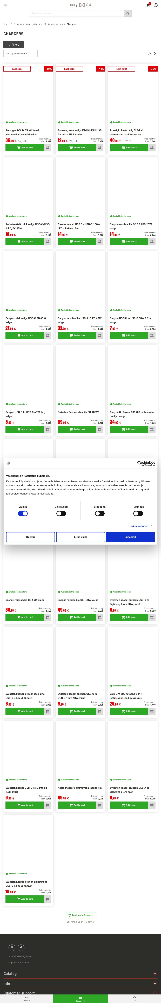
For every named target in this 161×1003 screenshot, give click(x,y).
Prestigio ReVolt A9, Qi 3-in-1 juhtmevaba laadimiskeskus (127, 132)
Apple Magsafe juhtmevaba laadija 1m (80, 788)
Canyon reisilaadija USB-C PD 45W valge (25, 320)
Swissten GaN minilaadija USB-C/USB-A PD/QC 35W (27, 226)
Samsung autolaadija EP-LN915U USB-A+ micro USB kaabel (80, 132)
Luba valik (80, 536)
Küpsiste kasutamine (19, 962)
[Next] (155, 53)
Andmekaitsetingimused (20, 956)
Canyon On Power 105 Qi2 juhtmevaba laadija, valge (132, 414)
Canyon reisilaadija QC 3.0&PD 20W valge (131, 226)
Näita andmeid (139, 526)
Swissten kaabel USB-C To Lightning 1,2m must (26, 790)
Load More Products (82, 915)
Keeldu (30, 536)
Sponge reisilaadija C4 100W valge (78, 600)
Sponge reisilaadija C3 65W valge (24, 600)
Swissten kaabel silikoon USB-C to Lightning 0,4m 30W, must (129, 602)
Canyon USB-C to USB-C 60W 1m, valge (25, 414)
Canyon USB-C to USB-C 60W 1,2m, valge (131, 320)
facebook (21, 947)
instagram (12, 947)
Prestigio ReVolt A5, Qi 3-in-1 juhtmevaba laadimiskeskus (22, 132)
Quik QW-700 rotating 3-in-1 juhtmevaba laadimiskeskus (126, 696)
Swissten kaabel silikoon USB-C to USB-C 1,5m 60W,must (77, 696)
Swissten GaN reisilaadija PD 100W (78, 412)
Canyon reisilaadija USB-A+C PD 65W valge (80, 320)
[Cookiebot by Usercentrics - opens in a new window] (140, 463)
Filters (13, 44)
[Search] (80, 13)
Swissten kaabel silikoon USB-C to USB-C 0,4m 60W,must (25, 696)
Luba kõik (130, 536)
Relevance (21, 53)
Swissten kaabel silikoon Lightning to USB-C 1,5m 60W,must (26, 884)
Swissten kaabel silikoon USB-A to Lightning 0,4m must (129, 790)
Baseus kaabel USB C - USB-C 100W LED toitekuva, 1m (79, 226)
